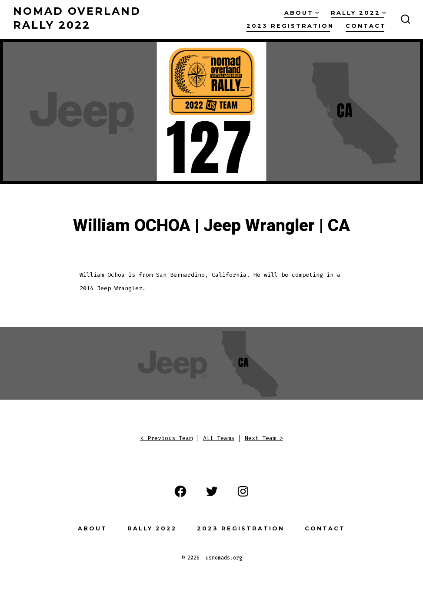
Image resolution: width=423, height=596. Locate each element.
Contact (366, 26)
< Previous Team (166, 438)
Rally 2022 (358, 13)
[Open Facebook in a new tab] (180, 491)
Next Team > (264, 438)
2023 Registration (290, 26)
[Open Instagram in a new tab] (243, 491)
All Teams (218, 438)
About (301, 13)
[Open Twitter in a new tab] (212, 491)
